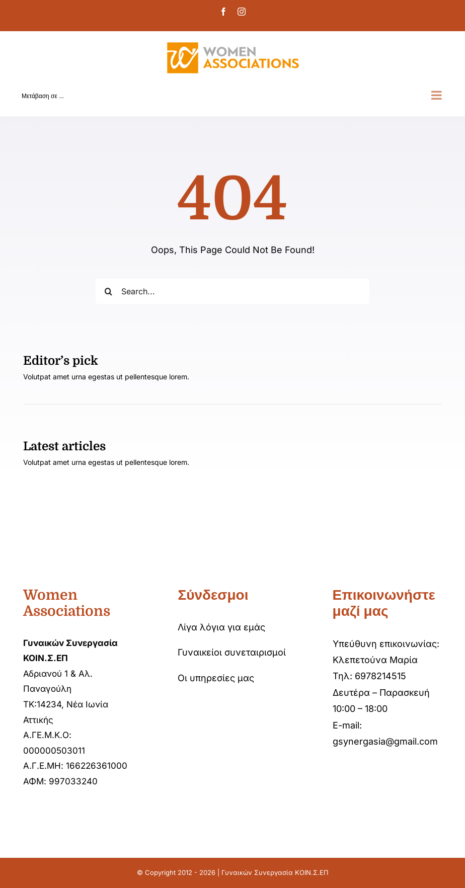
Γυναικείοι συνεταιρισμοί (232, 652)
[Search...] (232, 291)
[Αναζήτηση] (108, 291)
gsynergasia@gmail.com (385, 741)
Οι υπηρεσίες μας (216, 678)
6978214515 (380, 676)
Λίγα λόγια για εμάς (221, 627)
